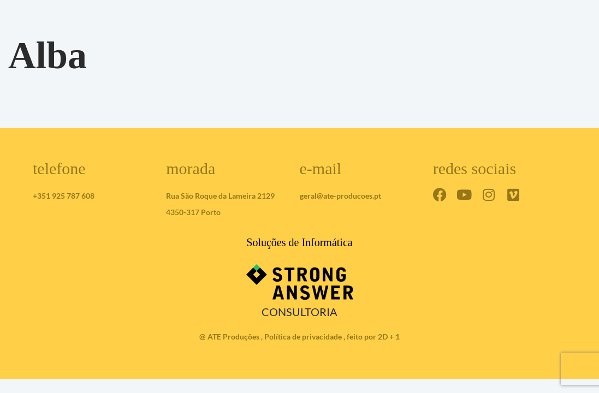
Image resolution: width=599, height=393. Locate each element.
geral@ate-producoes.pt (340, 195)
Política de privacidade (303, 336)
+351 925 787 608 (63, 195)
